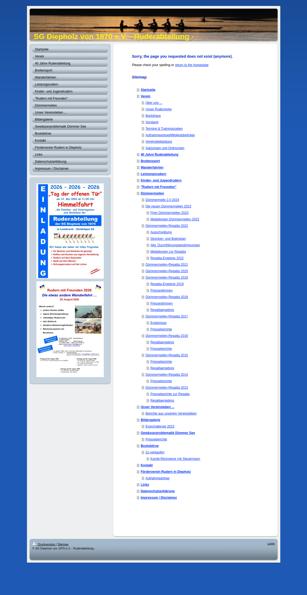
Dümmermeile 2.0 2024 (162, 200)
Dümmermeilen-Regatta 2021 (167, 264)
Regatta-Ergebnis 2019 (167, 284)
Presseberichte (161, 329)
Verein (145, 96)
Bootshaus (153, 116)
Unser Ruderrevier (159, 109)
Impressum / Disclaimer (159, 498)
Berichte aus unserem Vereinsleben (171, 413)
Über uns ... (154, 103)
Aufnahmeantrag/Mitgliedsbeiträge (170, 135)
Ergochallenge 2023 (160, 426)
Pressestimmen (161, 290)
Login (271, 543)
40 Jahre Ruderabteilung (159, 154)
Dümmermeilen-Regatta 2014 (167, 375)
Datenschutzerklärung (158, 491)
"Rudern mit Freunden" (159, 187)
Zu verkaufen (155, 452)
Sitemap (63, 544)
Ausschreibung (161, 232)
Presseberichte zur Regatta (169, 394)
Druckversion (44, 544)
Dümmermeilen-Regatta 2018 (167, 297)
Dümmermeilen (152, 193)
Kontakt (147, 465)
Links (145, 485)
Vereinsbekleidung (159, 141)
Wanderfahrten (152, 167)
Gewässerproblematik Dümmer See (168, 433)
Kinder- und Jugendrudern (161, 180)
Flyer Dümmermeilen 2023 (169, 213)
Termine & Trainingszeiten (164, 129)
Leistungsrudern (153, 174)
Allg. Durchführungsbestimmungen (175, 245)
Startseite (148, 90)
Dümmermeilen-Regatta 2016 (167, 336)
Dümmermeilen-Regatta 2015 (167, 355)
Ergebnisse (158, 323)
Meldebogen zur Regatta (168, 252)
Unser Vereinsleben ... (157, 407)
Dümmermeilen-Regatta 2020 (167, 271)
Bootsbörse (150, 446)
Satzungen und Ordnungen (165, 148)
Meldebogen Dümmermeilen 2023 (174, 219)
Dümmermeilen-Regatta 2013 (167, 387)
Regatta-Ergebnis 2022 (167, 258)
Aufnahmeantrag (158, 478)
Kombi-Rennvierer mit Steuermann (175, 459)
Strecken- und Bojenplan (168, 239)
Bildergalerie (150, 420)
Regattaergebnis (162, 310)
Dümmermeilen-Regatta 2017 (167, 316)
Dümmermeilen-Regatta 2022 (167, 226)
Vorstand (152, 122)
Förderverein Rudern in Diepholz (166, 472)
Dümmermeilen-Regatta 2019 (167, 277)
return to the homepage (192, 65)
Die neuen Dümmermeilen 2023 (168, 206)
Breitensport (150, 161)
